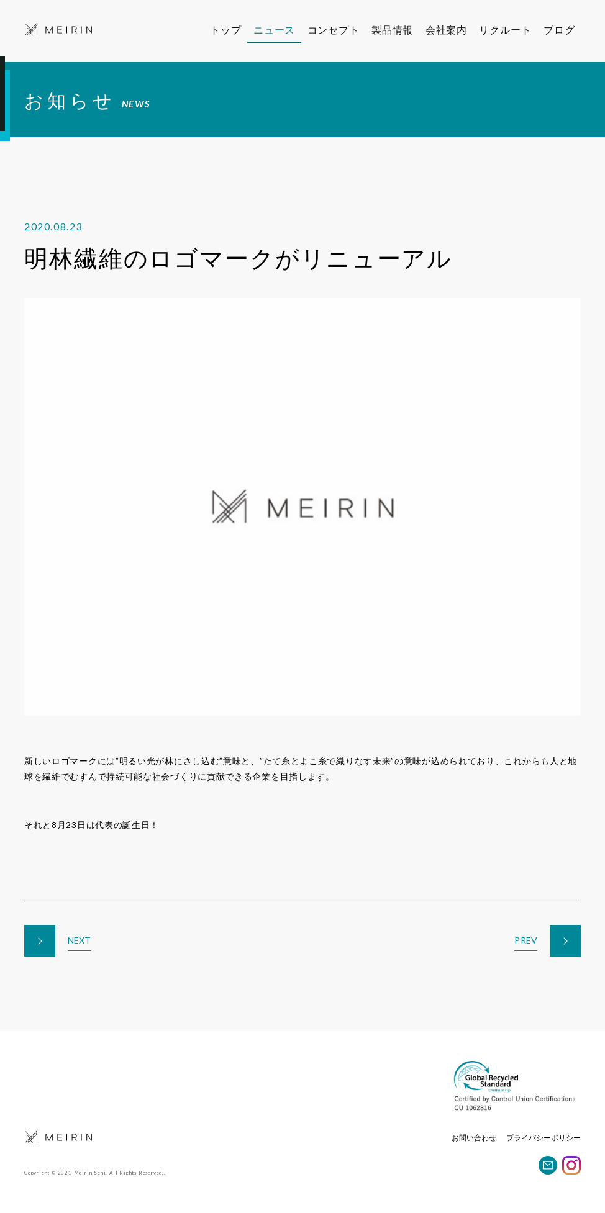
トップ (225, 29)
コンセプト (334, 29)
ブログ (565, 29)
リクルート (513, 29)
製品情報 (395, 29)
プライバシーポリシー (543, 1138)
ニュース (274, 29)
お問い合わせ (474, 1138)
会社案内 (450, 29)
